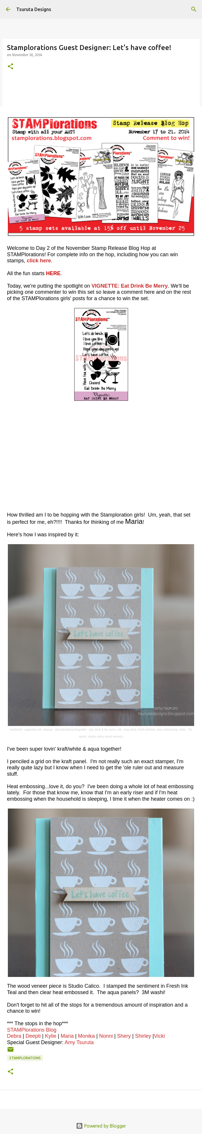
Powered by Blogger (101, 1125)
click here (39, 261)
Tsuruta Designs (33, 9)
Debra (14, 1036)
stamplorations (25, 1058)
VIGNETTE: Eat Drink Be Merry (129, 286)
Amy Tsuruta (79, 1042)
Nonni (106, 1036)
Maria (67, 1036)
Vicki (159, 1036)
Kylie (50, 1036)
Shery (124, 1036)
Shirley (143, 1036)
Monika (86, 1036)
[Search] (193, 9)
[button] (10, 67)
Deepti (33, 1036)
